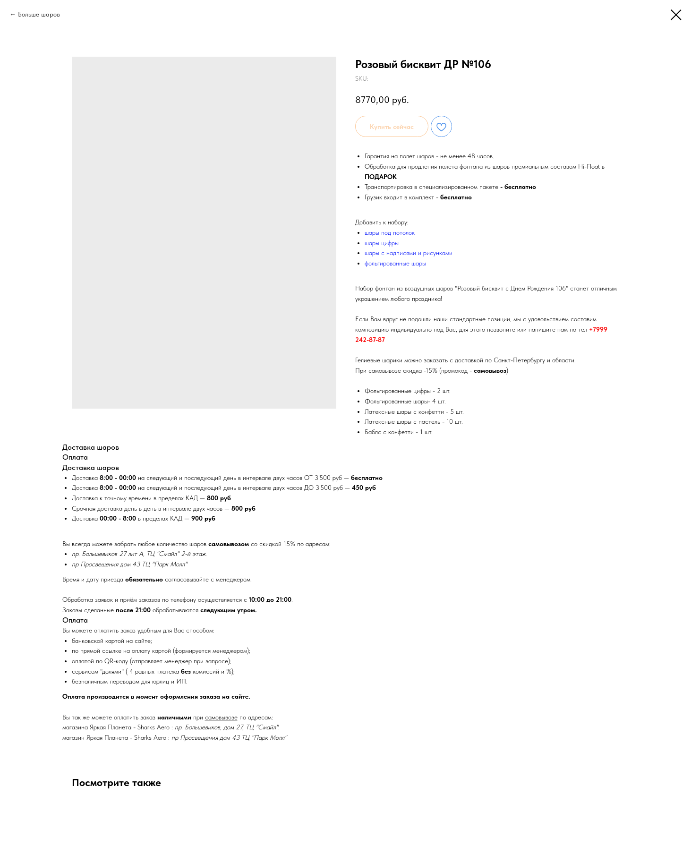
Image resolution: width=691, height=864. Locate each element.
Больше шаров (39, 14)
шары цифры (382, 243)
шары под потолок (390, 232)
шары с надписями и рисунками (408, 253)
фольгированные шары (395, 263)
